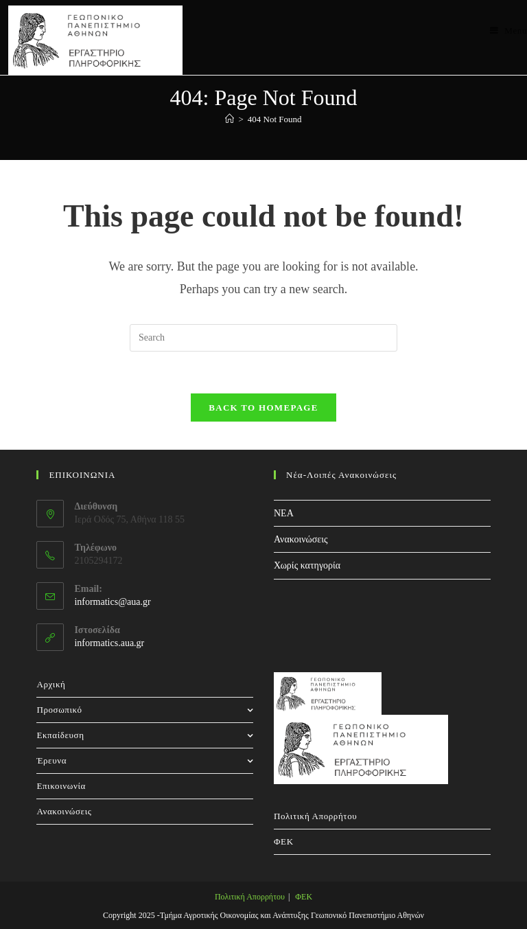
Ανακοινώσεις (301, 539)
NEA (284, 513)
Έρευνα (144, 760)
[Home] (229, 119)
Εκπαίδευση (144, 735)
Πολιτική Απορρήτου (315, 816)
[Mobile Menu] (508, 30)
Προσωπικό (144, 709)
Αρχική (50, 684)
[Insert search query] (263, 338)
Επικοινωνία (61, 786)
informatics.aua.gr (109, 643)
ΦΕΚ (284, 841)
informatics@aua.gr (112, 602)
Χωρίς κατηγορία (307, 565)
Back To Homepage (263, 407)
